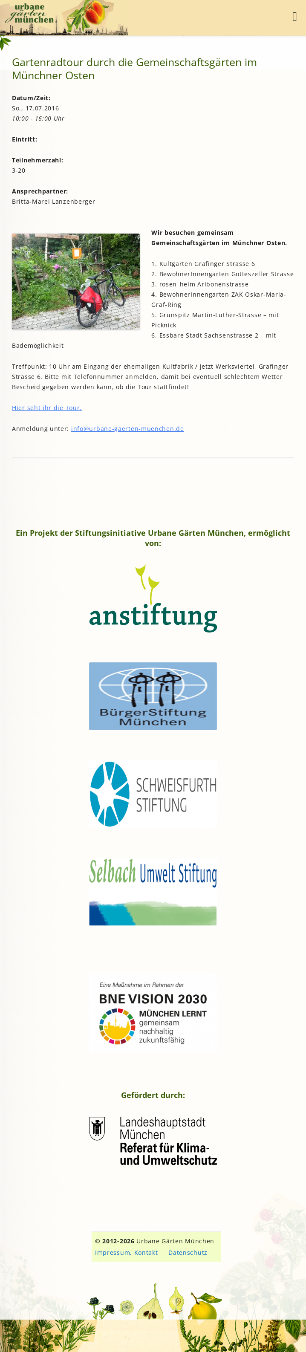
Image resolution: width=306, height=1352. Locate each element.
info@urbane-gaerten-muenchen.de (127, 429)
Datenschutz (188, 1252)
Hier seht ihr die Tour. (47, 408)
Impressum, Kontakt (126, 1252)
